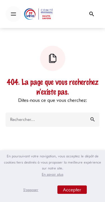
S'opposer (30, 189)
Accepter (72, 189)
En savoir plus (52, 174)
